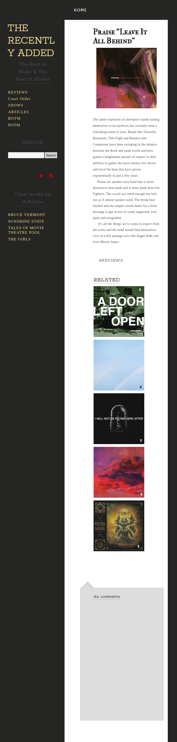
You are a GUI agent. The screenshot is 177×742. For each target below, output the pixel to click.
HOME (80, 10)
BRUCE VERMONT (27, 214)
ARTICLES (18, 112)
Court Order (19, 99)
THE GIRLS (19, 239)
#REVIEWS (111, 260)
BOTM (14, 118)
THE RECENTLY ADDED (31, 41)
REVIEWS (18, 92)
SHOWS (16, 105)
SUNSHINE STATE (26, 221)
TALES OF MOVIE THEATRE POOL (26, 230)
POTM (14, 125)
